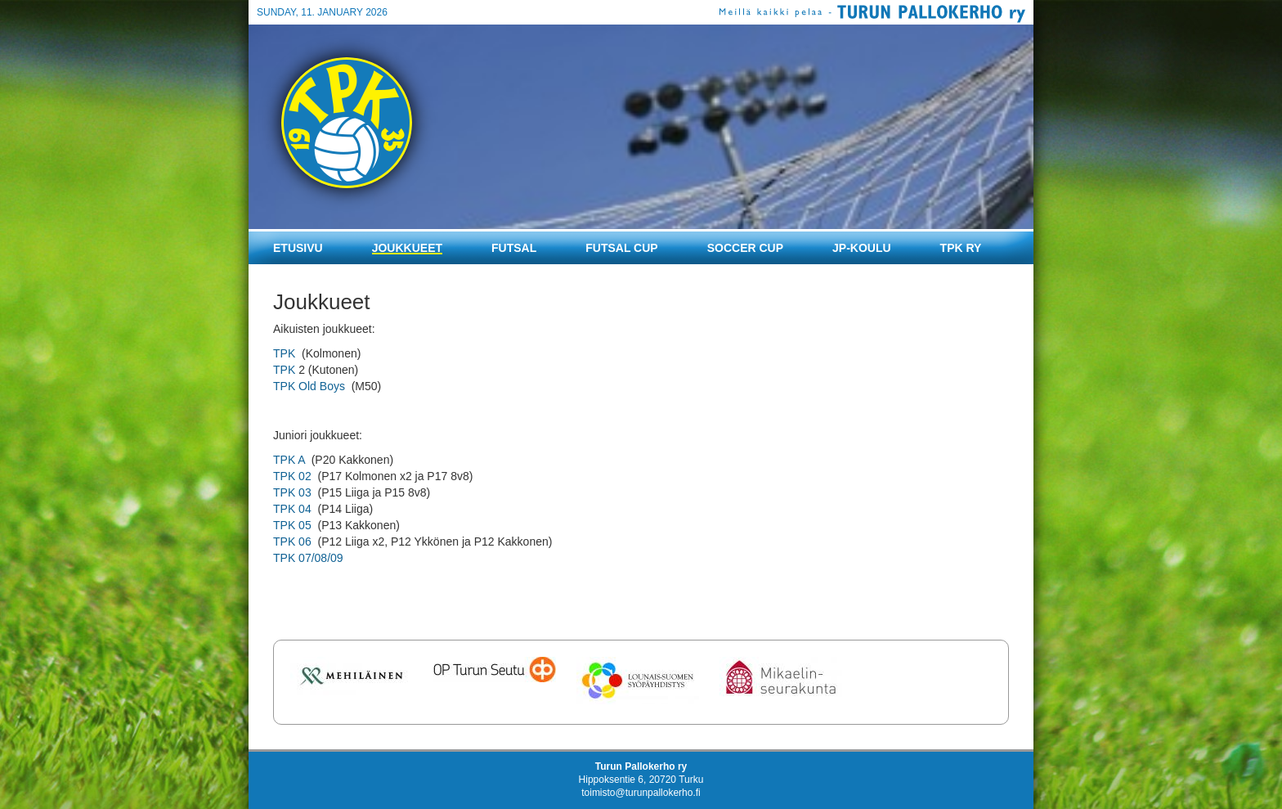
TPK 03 (292, 492)
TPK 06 (292, 541)
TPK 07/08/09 (308, 557)
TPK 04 (292, 508)
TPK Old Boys (309, 386)
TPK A (290, 459)
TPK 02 (292, 476)
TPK (284, 353)
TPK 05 (292, 525)
